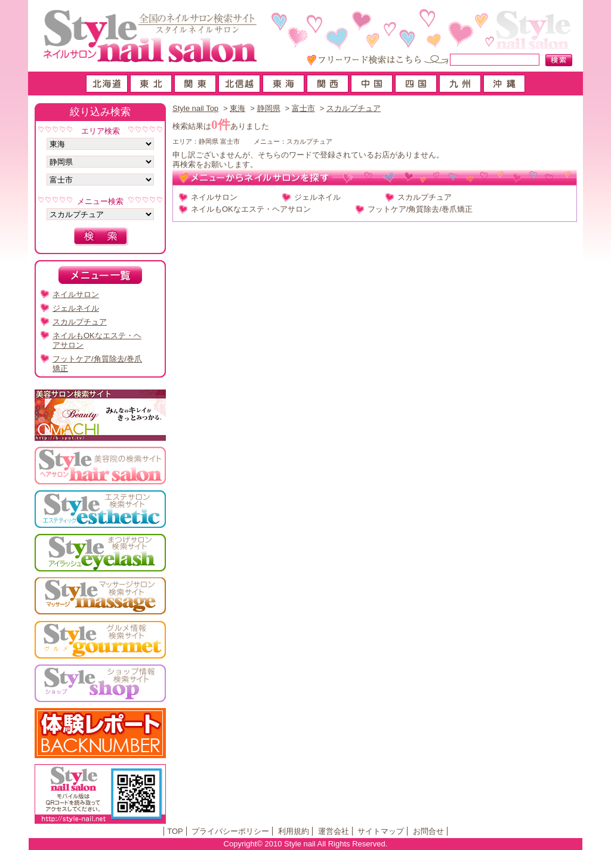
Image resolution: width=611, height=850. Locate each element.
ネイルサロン (214, 197)
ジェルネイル (317, 197)
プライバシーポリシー (230, 831)
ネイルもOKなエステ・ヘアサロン (251, 209)
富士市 (303, 108)
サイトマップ (380, 831)
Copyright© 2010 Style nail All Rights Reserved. (306, 843)
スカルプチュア (353, 108)
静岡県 (268, 108)
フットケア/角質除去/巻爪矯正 (420, 209)
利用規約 (293, 831)
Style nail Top (195, 108)
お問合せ (428, 831)
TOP (175, 831)
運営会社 (333, 831)
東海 (237, 108)
